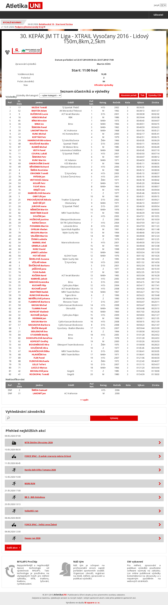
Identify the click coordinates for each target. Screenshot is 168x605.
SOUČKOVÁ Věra (39, 347)
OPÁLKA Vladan (39, 229)
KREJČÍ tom (39, 189)
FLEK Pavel (39, 357)
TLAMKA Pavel (39, 308)
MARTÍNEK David (39, 212)
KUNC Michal (39, 133)
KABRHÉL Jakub (39, 278)
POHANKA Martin (39, 226)
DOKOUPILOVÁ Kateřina (39, 338)
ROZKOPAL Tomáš (39, 374)
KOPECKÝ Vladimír (39, 311)
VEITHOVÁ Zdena (39, 179)
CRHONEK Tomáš (39, 173)
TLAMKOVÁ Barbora (39, 301)
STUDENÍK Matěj (39, 334)
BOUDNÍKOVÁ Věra (39, 344)
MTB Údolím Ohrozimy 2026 (39, 442)
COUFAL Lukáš (39, 153)
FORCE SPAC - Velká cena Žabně (41, 524)
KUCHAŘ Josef (39, 288)
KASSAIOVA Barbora (39, 324)
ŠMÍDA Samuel (39, 390)
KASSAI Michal (39, 305)
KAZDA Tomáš (39, 107)
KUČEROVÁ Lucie (39, 114)
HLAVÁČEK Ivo (39, 354)
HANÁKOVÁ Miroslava (39, 140)
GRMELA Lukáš (39, 245)
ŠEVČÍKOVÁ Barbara (39, 265)
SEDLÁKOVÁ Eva (39, 331)
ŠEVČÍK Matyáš (39, 328)
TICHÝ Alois (39, 186)
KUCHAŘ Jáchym (39, 314)
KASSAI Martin (39, 321)
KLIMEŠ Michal (39, 146)
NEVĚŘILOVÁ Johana (39, 298)
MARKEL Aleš (39, 242)
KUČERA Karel (39, 275)
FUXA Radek (39, 272)
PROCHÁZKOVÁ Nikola (39, 199)
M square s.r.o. (92, 602)
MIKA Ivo (39, 123)
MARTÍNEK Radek (39, 291)
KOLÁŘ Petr (39, 183)
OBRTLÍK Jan (39, 196)
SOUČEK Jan (39, 216)
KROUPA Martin (39, 232)
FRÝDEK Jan (39, 176)
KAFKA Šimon (39, 222)
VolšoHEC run (31, 510)
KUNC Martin (39, 160)
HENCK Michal (39, 117)
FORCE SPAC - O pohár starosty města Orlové (48, 456)
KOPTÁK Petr (39, 137)
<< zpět (84, 399)
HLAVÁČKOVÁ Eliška (39, 351)
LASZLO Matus (39, 367)
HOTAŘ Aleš (39, 255)
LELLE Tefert (39, 364)
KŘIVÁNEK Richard (39, 166)
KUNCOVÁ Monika (39, 295)
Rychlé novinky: (12, 22)
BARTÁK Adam (39, 110)
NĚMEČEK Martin (39, 209)
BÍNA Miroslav (39, 120)
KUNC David (39, 249)
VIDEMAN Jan (39, 318)
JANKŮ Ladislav (39, 252)
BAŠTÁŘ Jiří (39, 202)
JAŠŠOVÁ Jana (39, 268)
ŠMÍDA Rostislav (39, 170)
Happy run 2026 (32, 538)
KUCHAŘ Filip (39, 285)
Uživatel (158, 14)
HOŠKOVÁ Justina (39, 219)
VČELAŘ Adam (39, 262)
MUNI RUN (30, 483)
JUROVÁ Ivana (39, 206)
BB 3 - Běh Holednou (35, 497)
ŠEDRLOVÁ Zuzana (39, 258)
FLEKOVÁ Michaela (39, 361)
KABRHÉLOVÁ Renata (39, 193)
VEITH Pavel (39, 150)
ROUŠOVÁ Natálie (39, 143)
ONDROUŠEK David (39, 163)
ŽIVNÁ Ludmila (39, 239)
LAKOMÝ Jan (39, 393)
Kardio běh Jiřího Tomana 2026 (40, 469)
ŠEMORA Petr (39, 156)
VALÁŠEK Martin (39, 235)
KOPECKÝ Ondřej (39, 341)
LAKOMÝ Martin (39, 130)
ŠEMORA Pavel (39, 127)
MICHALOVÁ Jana (39, 370)
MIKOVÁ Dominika (39, 282)
